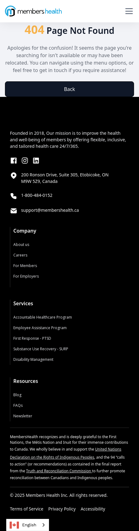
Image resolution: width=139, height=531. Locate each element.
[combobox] (27, 525)
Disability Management (33, 359)
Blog (17, 394)
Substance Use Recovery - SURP (40, 349)
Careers (20, 255)
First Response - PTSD (32, 338)
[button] (128, 11)
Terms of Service (26, 509)
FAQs (18, 405)
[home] (33, 11)
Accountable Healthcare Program (42, 317)
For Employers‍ (26, 276)
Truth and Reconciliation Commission (59, 471)
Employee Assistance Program (40, 327)
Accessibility (93, 509)
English (23, 525)
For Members (25, 265)
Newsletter (22, 416)
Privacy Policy (62, 509)
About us (21, 244)
